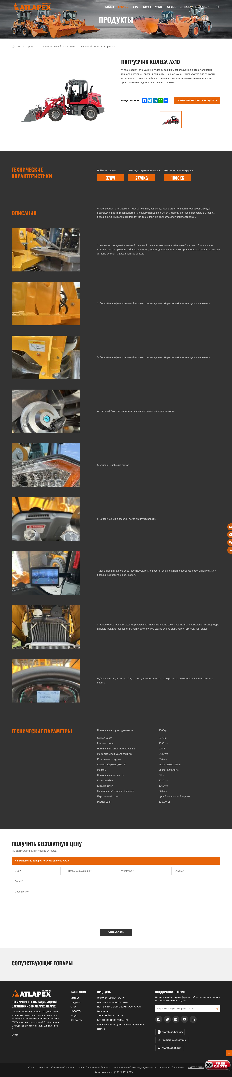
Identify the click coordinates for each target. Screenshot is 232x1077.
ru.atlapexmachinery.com (174, 1040)
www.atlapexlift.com (171, 1048)
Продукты (123, 6)
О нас (135, 6)
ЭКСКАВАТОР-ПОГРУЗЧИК (111, 998)
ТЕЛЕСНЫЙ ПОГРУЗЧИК (110, 1015)
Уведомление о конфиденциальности (135, 1067)
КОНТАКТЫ (171, 6)
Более (15, 1034)
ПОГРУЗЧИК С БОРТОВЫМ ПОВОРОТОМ (119, 1006)
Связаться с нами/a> (63, 1067)
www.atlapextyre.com (172, 1032)
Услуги (158, 6)
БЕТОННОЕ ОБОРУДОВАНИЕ (113, 1020)
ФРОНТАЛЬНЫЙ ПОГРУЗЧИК (59, 46)
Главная (109, 6)
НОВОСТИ (146, 6)
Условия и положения (172, 1067)
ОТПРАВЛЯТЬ (116, 932)
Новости (43, 1067)
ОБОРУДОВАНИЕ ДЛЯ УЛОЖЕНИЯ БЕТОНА (120, 1024)
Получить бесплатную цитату (197, 100)
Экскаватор (103, 1011)
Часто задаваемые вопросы (94, 1067)
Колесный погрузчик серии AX (98, 46)
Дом (19, 46)
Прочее (101, 1029)
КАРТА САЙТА (196, 1067)
